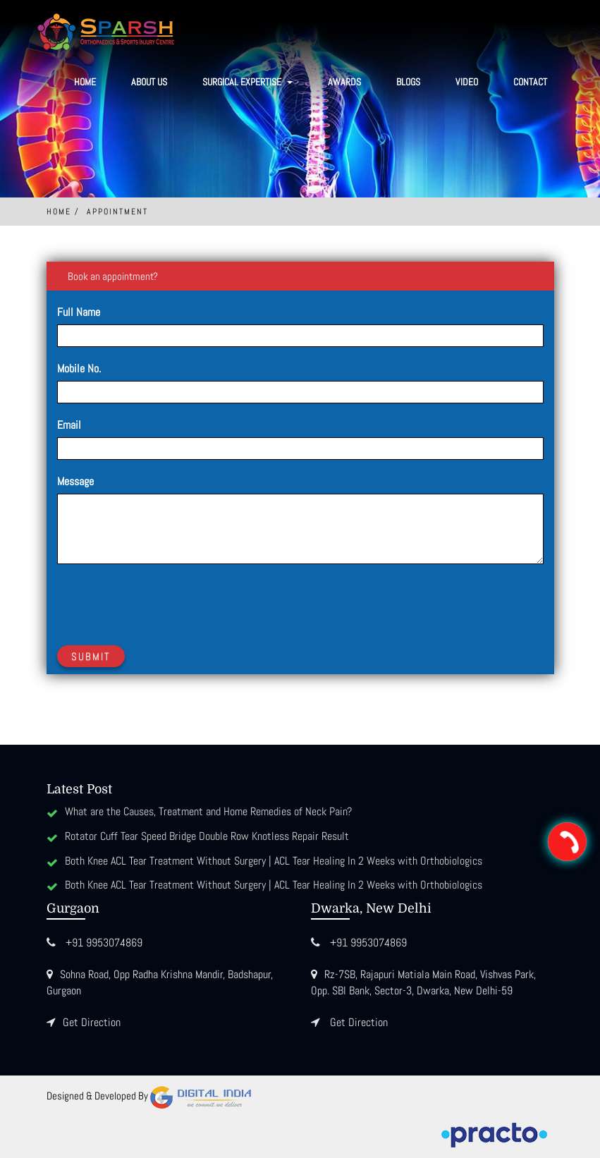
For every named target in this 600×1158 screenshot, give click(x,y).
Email (69, 425)
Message (75, 481)
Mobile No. (79, 368)
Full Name (78, 312)
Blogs (408, 81)
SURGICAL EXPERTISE (247, 81)
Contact (530, 81)
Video (466, 81)
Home (85, 81)
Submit (91, 656)
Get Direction (92, 1022)
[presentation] (164, 602)
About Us (149, 81)
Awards (344, 81)
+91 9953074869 (104, 942)
